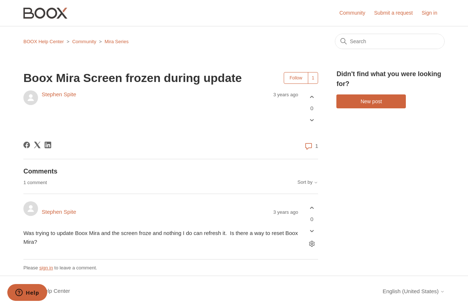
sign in (46, 267)
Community (352, 13)
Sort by (308, 182)
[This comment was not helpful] (311, 231)
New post (371, 101)
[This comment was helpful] (311, 207)
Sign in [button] (429, 13)
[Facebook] (26, 145)
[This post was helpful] (311, 96)
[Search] (389, 41)
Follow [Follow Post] (296, 78)
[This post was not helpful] (311, 120)
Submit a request (393, 13)
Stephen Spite (59, 94)
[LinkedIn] (48, 145)
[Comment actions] (311, 244)
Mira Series (117, 41)
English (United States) (413, 291)
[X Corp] (37, 145)
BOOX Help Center (43, 41)
